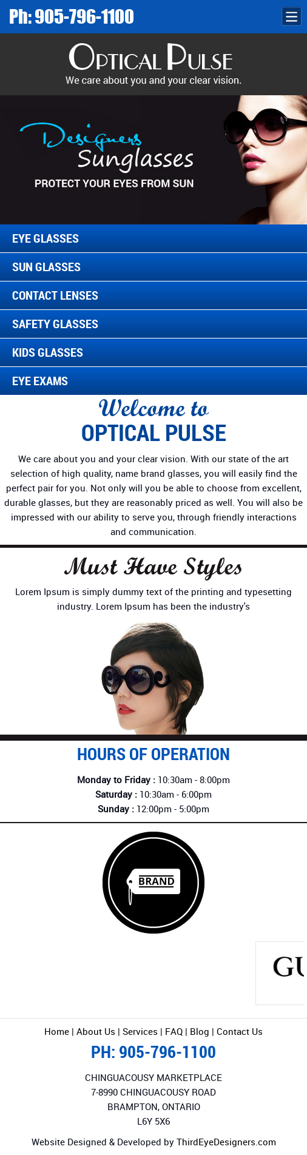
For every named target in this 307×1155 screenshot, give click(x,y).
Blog (199, 1031)
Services (140, 1031)
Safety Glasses (55, 323)
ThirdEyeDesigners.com (226, 1142)
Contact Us (240, 1031)
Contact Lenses (55, 295)
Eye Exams (40, 380)
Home (56, 1031)
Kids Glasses (47, 352)
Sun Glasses (46, 266)
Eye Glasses (45, 238)
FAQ (175, 1031)
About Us (95, 1031)
